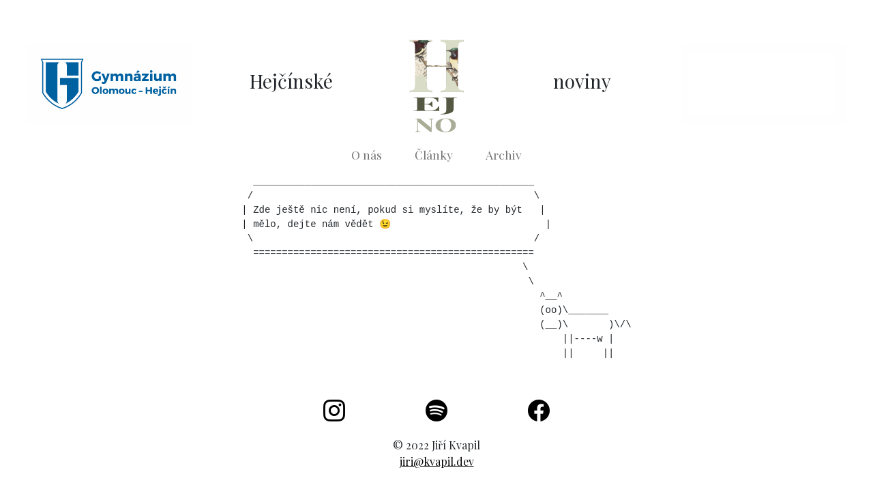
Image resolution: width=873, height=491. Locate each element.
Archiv (504, 154)
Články (434, 154)
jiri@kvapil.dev (437, 461)
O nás (366, 154)
